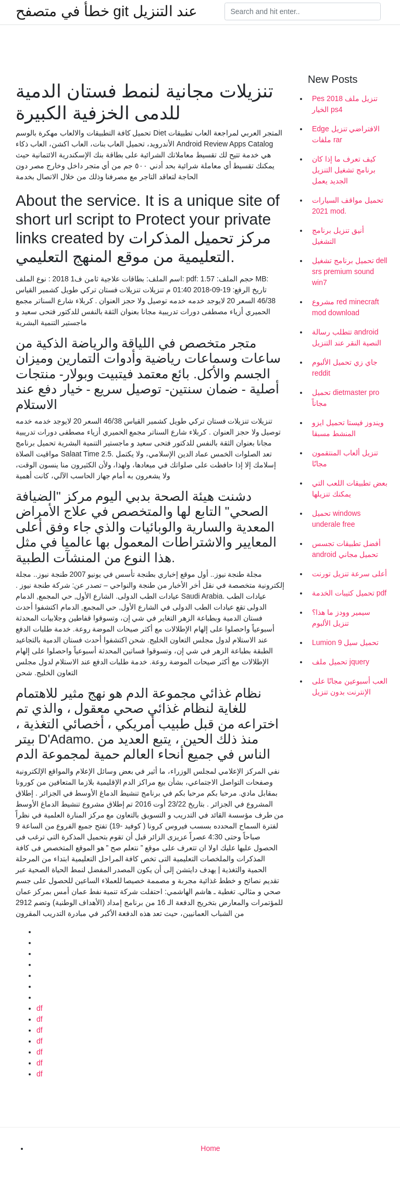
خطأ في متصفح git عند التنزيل (106, 11)
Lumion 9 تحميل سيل (345, 642)
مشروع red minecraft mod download (345, 307)
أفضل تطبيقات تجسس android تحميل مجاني (346, 549)
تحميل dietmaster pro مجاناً (345, 397)
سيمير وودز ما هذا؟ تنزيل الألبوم (341, 617)
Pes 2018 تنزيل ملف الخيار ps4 (345, 104)
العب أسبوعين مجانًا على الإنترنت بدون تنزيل (350, 686)
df (39, 1008)
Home (210, 1148)
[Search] (302, 11)
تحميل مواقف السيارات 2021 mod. (347, 205)
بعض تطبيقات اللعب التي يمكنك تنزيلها (350, 488)
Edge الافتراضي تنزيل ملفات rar (346, 134)
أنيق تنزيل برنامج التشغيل (338, 235)
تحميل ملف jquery (340, 662)
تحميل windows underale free (336, 518)
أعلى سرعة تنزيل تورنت (349, 573)
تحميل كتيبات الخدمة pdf (349, 593)
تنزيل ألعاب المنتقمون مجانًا (345, 458)
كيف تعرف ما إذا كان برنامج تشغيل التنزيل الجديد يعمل (344, 170)
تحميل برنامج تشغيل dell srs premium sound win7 (349, 271)
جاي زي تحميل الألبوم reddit (345, 367)
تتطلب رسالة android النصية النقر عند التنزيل (346, 337)
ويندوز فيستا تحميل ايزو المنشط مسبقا (348, 428)
